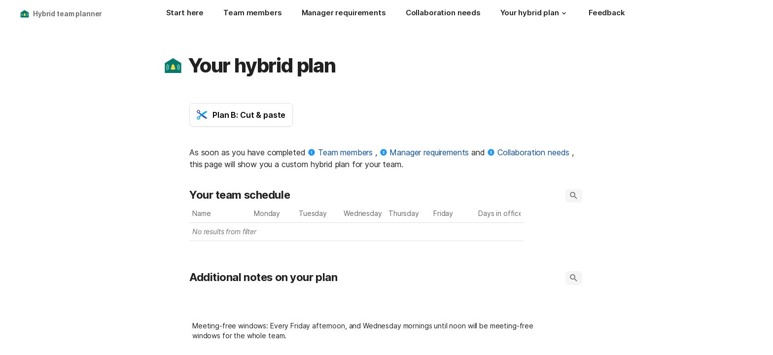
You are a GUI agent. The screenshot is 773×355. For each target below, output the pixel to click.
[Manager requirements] (344, 14)
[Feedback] (607, 14)
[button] (564, 13)
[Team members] (252, 14)
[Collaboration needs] (443, 14)
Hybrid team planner (67, 13)
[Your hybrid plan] (535, 14)
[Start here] (185, 14)
